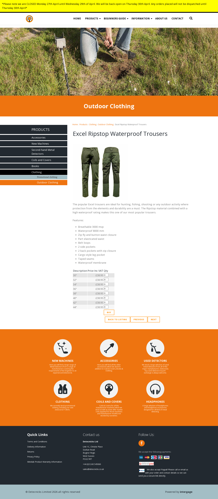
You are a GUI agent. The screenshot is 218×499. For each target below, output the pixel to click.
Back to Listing (117, 319)
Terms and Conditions (37, 441)
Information (140, 20)
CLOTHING (63, 401)
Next (154, 319)
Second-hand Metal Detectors (43, 152)
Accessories (38, 137)
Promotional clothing (47, 177)
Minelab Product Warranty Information (44, 461)
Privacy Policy (33, 456)
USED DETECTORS (155, 361)
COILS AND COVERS (109, 401)
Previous (139, 319)
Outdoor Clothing (105, 124)
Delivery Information (36, 446)
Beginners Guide (115, 20)
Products (91, 20)
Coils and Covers (41, 160)
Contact (177, 20)
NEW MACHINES (62, 361)
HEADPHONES (155, 401)
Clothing (92, 124)
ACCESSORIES (109, 361)
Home (77, 20)
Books (35, 166)
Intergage (186, 491)
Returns (30, 451)
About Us (161, 20)
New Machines (40, 143)
